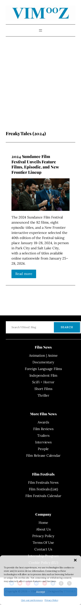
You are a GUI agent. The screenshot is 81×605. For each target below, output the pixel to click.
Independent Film (43, 375)
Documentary (43, 362)
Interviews (43, 442)
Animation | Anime (43, 355)
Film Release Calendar (43, 455)
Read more (23, 274)
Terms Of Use (43, 542)
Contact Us (43, 549)
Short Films (43, 389)
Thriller (43, 395)
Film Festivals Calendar (43, 496)
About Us (43, 529)
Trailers (43, 435)
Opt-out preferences (32, 600)
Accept (40, 591)
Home (43, 522)
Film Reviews (43, 429)
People (43, 449)
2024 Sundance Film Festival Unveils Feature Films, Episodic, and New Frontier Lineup (35, 164)
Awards (43, 422)
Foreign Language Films (43, 369)
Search (67, 327)
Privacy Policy (51, 600)
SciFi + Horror (43, 382)
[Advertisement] (36, 89)
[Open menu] (40, 30)
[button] (75, 560)
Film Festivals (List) (43, 489)
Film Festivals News (43, 482)
